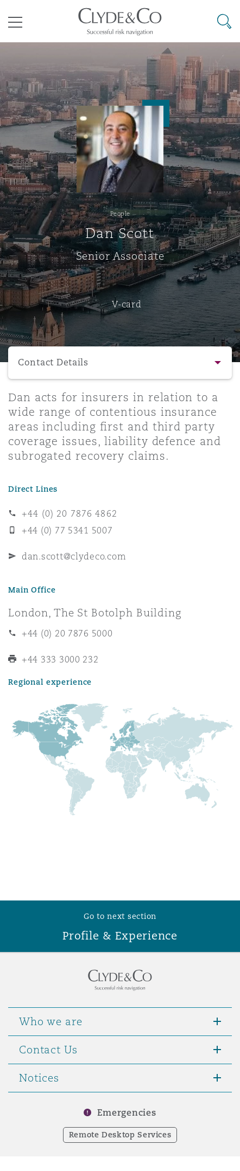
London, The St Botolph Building (94, 612)
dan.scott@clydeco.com (74, 556)
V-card (126, 304)
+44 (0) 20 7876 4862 (69, 513)
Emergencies (126, 1112)
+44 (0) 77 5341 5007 (67, 530)
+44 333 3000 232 (60, 659)
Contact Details (53, 362)
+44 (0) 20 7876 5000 (67, 633)
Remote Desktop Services (120, 1135)
